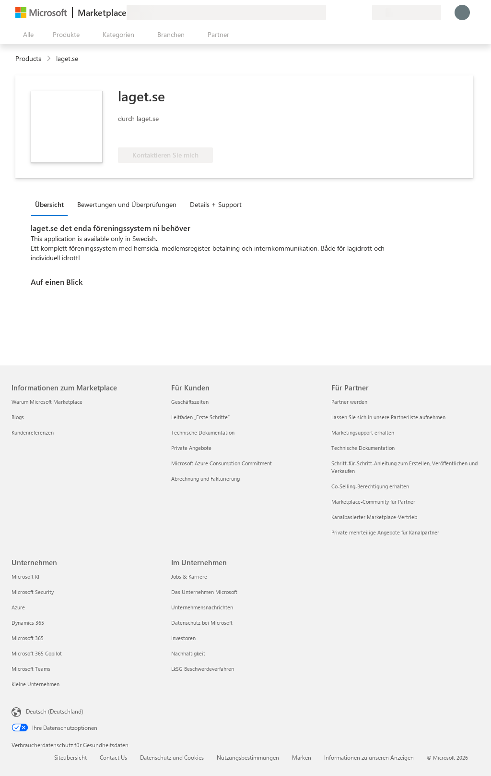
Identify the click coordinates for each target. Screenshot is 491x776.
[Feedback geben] (330, 12)
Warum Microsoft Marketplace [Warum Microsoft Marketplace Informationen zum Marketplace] (47, 401)
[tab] (52, 204)
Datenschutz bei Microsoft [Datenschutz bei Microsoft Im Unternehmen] (202, 622)
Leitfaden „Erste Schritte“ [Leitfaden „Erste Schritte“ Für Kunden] (200, 417)
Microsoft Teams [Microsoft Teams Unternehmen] (31, 668)
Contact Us (113, 757)
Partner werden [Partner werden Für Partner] (349, 401)
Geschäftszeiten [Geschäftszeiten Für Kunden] (190, 401)
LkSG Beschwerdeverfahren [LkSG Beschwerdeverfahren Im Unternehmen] (202, 668)
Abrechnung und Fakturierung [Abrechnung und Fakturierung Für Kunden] (205, 478)
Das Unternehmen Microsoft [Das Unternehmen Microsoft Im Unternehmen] (204, 591)
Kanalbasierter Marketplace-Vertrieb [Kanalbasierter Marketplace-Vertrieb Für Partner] (374, 517)
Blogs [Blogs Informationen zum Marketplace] (18, 417)
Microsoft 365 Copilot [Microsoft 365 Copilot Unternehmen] (37, 653)
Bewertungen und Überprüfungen (126, 204)
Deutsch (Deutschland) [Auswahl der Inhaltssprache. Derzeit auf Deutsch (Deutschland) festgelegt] (54, 711)
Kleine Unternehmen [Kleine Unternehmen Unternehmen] (35, 684)
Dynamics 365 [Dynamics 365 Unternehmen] (28, 622)
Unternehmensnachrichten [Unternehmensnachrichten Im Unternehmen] (202, 607)
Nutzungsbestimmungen (248, 757)
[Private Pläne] (364, 12)
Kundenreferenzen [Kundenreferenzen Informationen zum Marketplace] (33, 432)
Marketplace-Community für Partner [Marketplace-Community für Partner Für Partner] (373, 501)
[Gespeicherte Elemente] (353, 12)
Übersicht (49, 204)
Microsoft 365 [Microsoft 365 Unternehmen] (28, 638)
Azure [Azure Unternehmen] (18, 607)
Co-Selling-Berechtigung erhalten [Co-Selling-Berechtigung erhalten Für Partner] (370, 486)
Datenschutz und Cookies (172, 757)
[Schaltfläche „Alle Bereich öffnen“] (26, 34)
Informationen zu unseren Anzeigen (369, 757)
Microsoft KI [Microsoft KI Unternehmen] (25, 576)
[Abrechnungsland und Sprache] (406, 12)
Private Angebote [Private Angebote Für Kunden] (191, 447)
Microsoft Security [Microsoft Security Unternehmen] (33, 591)
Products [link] (28, 58)
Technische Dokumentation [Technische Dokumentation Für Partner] (363, 447)
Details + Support (216, 204)
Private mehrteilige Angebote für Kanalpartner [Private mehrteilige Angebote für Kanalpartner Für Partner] (385, 532)
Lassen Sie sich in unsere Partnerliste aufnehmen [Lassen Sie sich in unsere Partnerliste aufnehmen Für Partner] (388, 417)
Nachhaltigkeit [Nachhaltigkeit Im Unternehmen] (188, 653)
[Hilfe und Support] (341, 12)
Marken (301, 757)
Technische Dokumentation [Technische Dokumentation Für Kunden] (202, 432)
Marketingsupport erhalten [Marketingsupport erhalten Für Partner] (362, 432)
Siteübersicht (70, 757)
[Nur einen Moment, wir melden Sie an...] (462, 12)
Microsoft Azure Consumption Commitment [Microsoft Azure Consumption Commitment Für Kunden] (221, 463)
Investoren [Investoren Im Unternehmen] (183, 638)
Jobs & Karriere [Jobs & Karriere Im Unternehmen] (189, 576)
